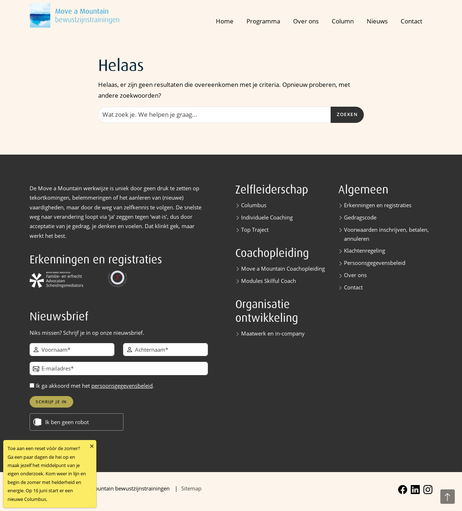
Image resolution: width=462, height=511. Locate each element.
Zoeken (347, 114)
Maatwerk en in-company (273, 333)
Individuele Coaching (267, 217)
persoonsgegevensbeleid (122, 385)
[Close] (91, 446)
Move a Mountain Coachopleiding (283, 268)
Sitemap (191, 488)
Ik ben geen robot (67, 422)
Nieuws (377, 21)
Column (343, 21)
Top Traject (255, 229)
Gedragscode (360, 217)
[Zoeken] (214, 115)
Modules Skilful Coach (268, 280)
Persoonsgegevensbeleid (374, 262)
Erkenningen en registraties (377, 205)
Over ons (306, 21)
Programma (263, 21)
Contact (411, 21)
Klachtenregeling (364, 250)
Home (225, 21)
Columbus (253, 205)
